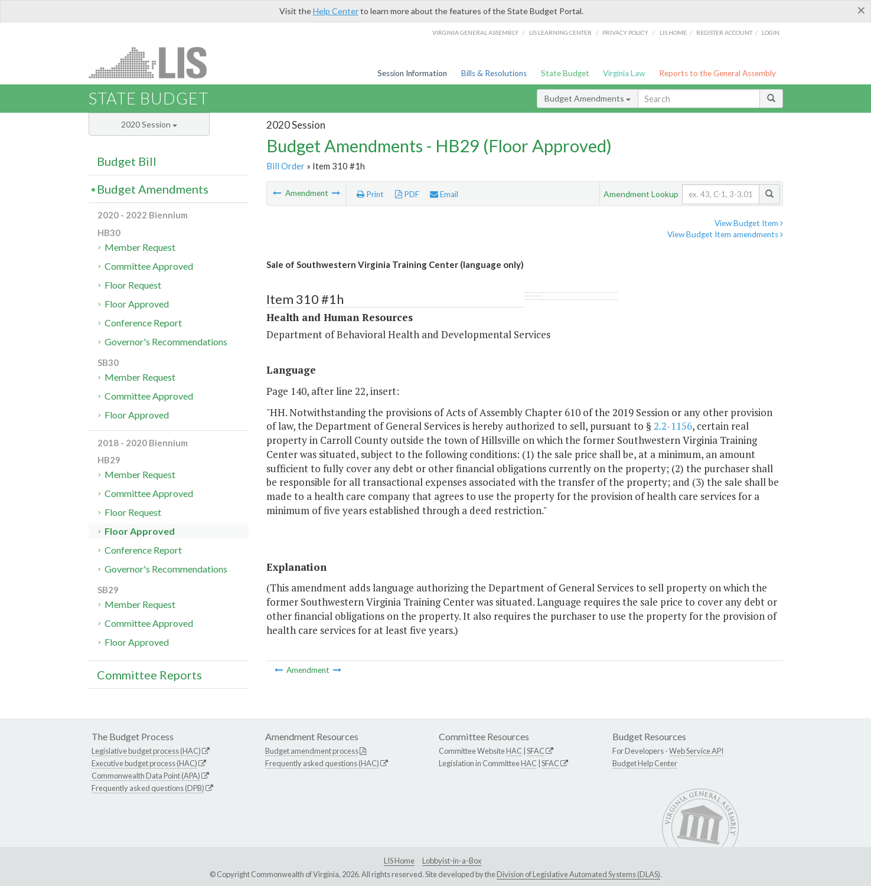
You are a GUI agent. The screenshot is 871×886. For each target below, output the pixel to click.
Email (444, 194)
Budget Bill (126, 161)
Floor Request (133, 284)
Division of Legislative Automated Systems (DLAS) (578, 874)
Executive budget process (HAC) (144, 763)
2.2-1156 (673, 426)
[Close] (861, 10)
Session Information (412, 73)
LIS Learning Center (560, 32)
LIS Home (399, 860)
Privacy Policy (625, 32)
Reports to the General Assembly (717, 73)
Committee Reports (149, 675)
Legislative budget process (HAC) (146, 751)
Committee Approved (149, 266)
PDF (407, 194)
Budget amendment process (311, 751)
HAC (514, 751)
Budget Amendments (587, 98)
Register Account (724, 32)
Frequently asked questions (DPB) (148, 788)
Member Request (140, 247)
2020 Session (149, 124)
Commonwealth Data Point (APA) (146, 775)
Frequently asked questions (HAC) (322, 763)
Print (370, 194)
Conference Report (143, 322)
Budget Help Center (644, 763)
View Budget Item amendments (725, 234)
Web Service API (696, 751)
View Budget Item (749, 223)
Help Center (335, 11)
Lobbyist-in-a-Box (451, 860)
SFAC (535, 751)
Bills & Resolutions (494, 73)
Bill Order (285, 166)
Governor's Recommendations (166, 341)
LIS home (673, 32)
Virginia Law (624, 73)
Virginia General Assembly (475, 32)
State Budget (565, 73)
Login (770, 32)
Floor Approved (137, 303)
